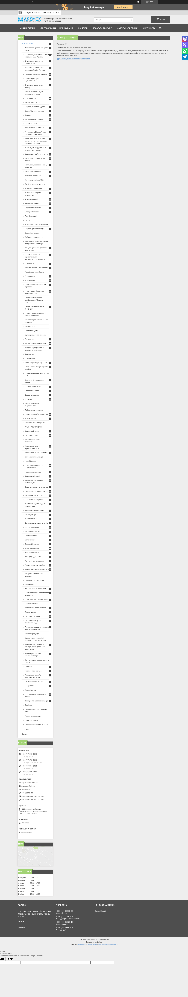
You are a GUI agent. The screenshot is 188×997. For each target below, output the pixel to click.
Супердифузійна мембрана (35, 335)
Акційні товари (27, 28)
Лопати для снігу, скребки (35, 565)
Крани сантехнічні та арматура (37, 569)
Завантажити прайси (127, 28)
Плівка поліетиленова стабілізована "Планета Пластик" (34, 300)
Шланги (28, 115)
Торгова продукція (32, 634)
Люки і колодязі (31, 216)
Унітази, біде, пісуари (33, 671)
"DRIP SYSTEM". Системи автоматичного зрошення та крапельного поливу (36, 141)
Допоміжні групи (31, 604)
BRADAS (28, 399)
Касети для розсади (32, 102)
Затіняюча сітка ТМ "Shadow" (36, 268)
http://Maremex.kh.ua (29, 783)
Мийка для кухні (31, 515)
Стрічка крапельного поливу (36, 74)
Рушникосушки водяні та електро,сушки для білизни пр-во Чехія (35, 646)
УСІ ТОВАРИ (27, 44)
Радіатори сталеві (32, 203)
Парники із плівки (32, 123)
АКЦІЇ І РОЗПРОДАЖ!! (33, 427)
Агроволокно (30, 276)
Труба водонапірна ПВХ (34, 180)
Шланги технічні (31, 519)
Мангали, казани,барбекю (35, 423)
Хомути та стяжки (32, 548)
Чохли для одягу (31, 331)
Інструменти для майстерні (35, 608)
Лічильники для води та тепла (36, 724)
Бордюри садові (31, 536)
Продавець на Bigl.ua (94, 942)
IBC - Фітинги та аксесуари (35, 589)
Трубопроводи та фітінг (34, 495)
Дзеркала (28, 667)
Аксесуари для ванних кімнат (36, 491)
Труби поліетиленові (33, 172)
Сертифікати (149, 28)
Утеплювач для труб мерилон (36, 224)
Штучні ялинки (30, 418)
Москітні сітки (30, 326)
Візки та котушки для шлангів (36, 523)
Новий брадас (30, 461)
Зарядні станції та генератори (36, 701)
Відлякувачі (29, 584)
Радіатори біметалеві (33, 208)
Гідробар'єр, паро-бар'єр (34, 272)
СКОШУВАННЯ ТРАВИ (34, 682)
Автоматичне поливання (34, 128)
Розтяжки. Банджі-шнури (34, 580)
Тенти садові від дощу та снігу (37, 362)
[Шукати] (131, 19)
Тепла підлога (30, 612)
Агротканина (30, 280)
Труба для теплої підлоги (35, 184)
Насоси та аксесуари (33, 472)
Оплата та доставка (102, 28)
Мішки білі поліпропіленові (35, 343)
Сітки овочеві (30, 358)
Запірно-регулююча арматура (36, 487)
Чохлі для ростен (31, 720)
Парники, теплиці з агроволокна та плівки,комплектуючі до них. (36, 257)
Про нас (25, 729)
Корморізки (29, 354)
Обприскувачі (30, 540)
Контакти (83, 28)
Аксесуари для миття (33, 557)
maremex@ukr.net (28, 786)
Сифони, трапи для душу (35, 107)
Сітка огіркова (30, 98)
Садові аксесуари (32, 395)
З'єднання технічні (32, 553)
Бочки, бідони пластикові (34, 111)
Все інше (28, 705)
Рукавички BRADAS (32, 531)
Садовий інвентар (32, 391)
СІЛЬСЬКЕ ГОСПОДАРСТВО (36, 599)
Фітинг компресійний (33, 176)
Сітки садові (29, 263)
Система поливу (31, 435)
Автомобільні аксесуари (34, 561)
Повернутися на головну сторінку (74, 59)
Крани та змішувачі (32, 476)
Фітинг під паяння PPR (34, 188)
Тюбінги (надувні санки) (34, 410)
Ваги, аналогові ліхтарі (34, 457)
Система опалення (32, 616)
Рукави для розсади (33, 716)
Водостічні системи (32, 233)
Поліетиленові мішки (33, 387)
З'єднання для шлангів (34, 119)
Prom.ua (106, 940)
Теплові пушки (30, 690)
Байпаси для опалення (34, 237)
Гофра (27, 220)
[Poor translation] (9, 959)
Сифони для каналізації (34, 229)
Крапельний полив (32, 431)
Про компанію (66, 28)
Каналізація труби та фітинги (36, 154)
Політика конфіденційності (108, 944)
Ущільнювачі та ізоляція (34, 510)
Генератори (29, 686)
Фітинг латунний (31, 199)
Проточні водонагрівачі (34, 500)
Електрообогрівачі (32, 212)
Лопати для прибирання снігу (36, 414)
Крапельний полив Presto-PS (36, 453)
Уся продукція (47, 28)
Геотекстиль (29, 339)
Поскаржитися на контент (87, 944)
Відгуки (25, 734)
